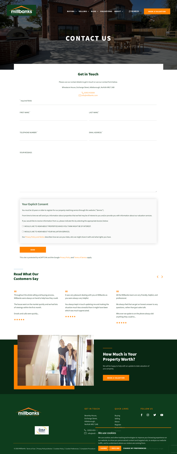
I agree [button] (103, 448)
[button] (157, 277)
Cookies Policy (59, 449)
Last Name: (94, 112)
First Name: (25, 112)
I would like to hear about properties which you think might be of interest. (56, 226)
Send (32, 250)
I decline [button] (115, 448)
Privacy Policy (65, 257)
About (117, 421)
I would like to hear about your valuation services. (46, 231)
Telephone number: (28, 132)
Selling (117, 418)
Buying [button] (72, 11)
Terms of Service (80, 257)
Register (118, 424)
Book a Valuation (116, 378)
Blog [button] (94, 11)
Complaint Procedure (87, 449)
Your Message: (26, 152)
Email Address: (95, 132)
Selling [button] (84, 11)
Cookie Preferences (72, 449)
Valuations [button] (106, 11)
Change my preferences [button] (134, 448)
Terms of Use (30, 449)
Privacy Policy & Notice (44, 449)
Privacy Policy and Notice (35, 237)
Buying (117, 415)
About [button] (119, 11)
